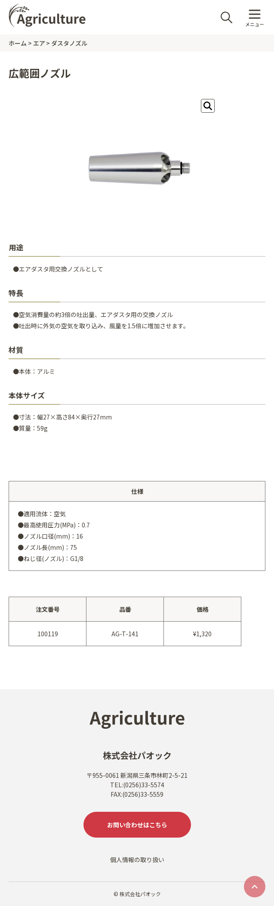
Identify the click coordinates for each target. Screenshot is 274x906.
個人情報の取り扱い (137, 859)
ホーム (18, 43)
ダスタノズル (69, 43)
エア (39, 43)
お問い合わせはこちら (137, 824)
